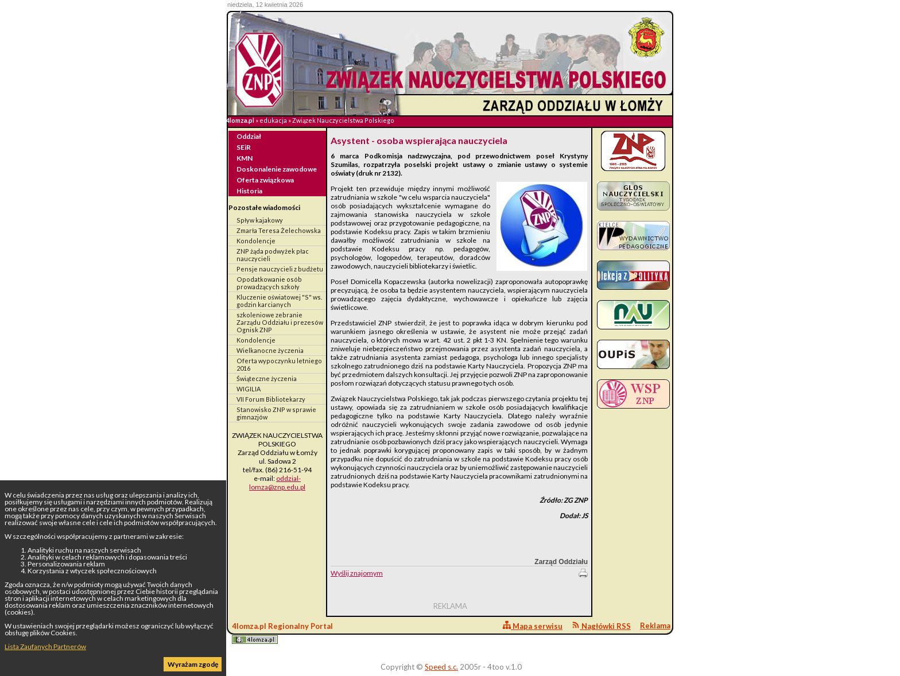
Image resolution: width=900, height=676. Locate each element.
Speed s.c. (441, 666)
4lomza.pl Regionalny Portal (282, 632)
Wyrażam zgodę (193, 664)
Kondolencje (256, 240)
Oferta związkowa (265, 180)
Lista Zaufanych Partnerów (45, 646)
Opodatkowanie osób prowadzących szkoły (269, 282)
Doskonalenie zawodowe (276, 169)
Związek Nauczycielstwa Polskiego (343, 120)
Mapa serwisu (532, 626)
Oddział (248, 136)
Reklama (655, 625)
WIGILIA (248, 389)
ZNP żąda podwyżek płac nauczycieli (272, 254)
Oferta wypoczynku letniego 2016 (279, 364)
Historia (249, 191)
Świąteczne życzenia (266, 378)
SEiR (243, 147)
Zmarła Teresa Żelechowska (278, 230)
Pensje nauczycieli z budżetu (279, 269)
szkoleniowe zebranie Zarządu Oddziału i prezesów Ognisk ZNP (279, 322)
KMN (244, 158)
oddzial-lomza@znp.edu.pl (277, 482)
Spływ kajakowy (259, 220)
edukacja (273, 120)
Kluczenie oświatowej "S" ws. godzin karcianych (279, 300)
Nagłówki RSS (601, 626)
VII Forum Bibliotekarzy (270, 399)
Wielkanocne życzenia (270, 350)
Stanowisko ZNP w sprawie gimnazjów (276, 413)
